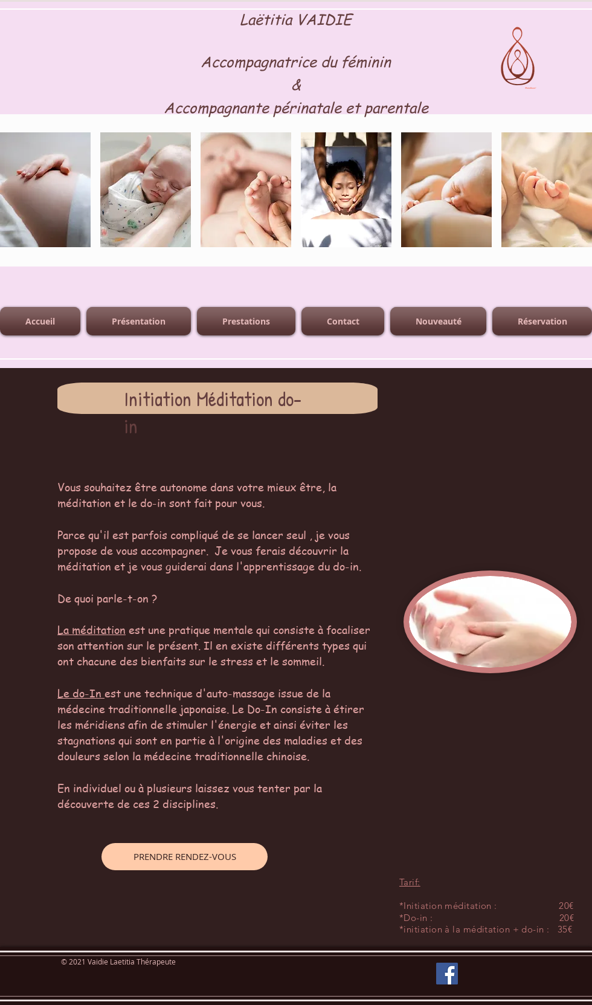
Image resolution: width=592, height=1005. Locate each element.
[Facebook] (447, 973)
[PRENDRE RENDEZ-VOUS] (184, 856)
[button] (45, 189)
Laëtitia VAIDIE (296, 19)
